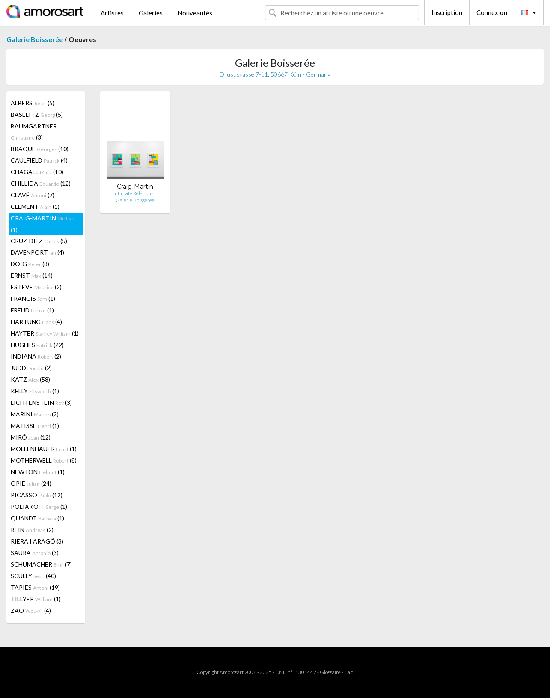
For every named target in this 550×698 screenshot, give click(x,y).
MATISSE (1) (35, 425)
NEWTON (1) (38, 471)
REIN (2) (32, 529)
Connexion (491, 12)
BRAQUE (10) (39, 148)
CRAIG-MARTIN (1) (43, 223)
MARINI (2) (35, 414)
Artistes (112, 13)
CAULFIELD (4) (39, 160)
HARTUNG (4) (36, 321)
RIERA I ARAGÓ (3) (37, 541)
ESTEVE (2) (36, 287)
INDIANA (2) (36, 356)
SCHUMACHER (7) (41, 564)
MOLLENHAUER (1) (44, 448)
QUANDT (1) (37, 518)
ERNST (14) (32, 275)
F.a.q (349, 672)
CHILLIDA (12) (41, 183)
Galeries (151, 13)
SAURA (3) (35, 552)
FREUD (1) (32, 310)
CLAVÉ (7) (32, 195)
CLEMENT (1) (35, 206)
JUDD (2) (31, 367)
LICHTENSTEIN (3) (41, 402)
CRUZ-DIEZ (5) (39, 240)
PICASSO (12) (36, 495)
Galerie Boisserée (34, 39)
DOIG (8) (30, 263)
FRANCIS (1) (33, 298)
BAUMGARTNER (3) (34, 131)
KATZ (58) (30, 379)
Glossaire (330, 672)
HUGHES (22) (37, 344)
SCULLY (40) (33, 575)
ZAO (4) (31, 610)
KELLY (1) (35, 391)
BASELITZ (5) (37, 114)
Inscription (446, 12)
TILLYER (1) (36, 599)
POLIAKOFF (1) (39, 506)
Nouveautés (195, 13)
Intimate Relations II (135, 193)
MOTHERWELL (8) (44, 460)
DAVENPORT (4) (37, 252)
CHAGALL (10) (37, 171)
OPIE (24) (31, 483)
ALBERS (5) (32, 103)
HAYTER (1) (45, 333)
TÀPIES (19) (35, 587)
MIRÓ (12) (31, 437)
